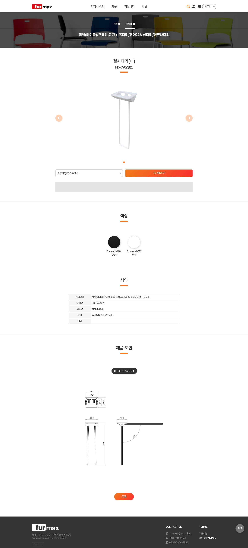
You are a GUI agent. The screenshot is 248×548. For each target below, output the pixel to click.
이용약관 (203, 533)
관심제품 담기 (159, 173)
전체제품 (130, 24)
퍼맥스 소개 (97, 6)
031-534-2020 (178, 538)
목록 (124, 497)
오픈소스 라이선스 (38, 544)
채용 (144, 6)
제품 (114, 6)
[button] (124, 162)
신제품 (116, 24)
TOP (240, 528)
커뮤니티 (129, 6)
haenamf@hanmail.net (180, 533)
